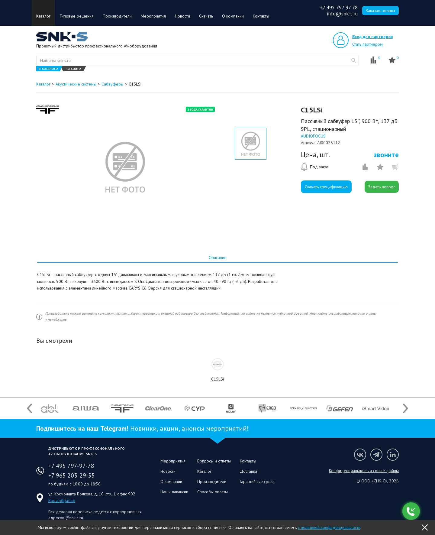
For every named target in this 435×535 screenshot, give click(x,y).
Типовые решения (77, 16)
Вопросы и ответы (214, 461)
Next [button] (405, 408)
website (354, 60)
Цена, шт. (315, 155)
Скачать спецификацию (326, 187)
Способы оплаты (212, 491)
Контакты (261, 16)
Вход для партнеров (372, 36)
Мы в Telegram (376, 455)
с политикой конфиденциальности (329, 527)
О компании (233, 16)
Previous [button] (29, 408)
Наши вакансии (174, 491)
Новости (182, 16)
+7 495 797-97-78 (71, 466)
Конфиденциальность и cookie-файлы (364, 470)
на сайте (73, 68)
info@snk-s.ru (342, 13)
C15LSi (217, 379)
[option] (125, 167)
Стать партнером (367, 44)
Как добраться (61, 500)
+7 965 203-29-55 (71, 475)
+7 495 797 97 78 (339, 7)
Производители (117, 16)
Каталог (43, 16)
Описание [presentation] (218, 257)
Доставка (248, 471)
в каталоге (48, 68)
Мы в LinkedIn (393, 455)
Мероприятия (153, 16)
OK (424, 527)
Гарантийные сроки (257, 481)
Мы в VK (360, 455)
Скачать (206, 16)
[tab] (217, 257)
